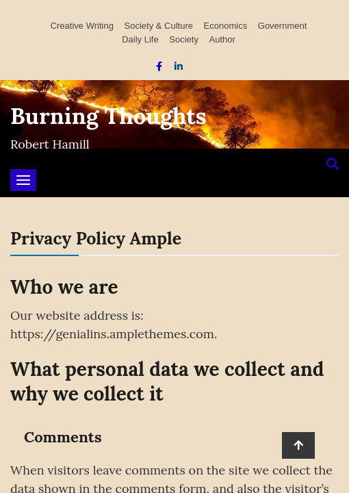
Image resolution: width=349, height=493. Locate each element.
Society (183, 39)
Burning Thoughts (108, 115)
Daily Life (140, 39)
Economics (226, 26)
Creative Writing (82, 26)
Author (222, 39)
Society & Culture (159, 26)
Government (282, 26)
